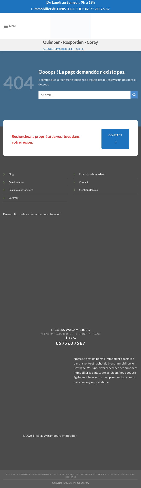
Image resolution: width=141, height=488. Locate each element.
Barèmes (13, 197)
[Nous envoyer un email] (70, 338)
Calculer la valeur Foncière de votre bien (79, 474)
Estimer (10, 474)
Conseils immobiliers (121, 474)
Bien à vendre (16, 182)
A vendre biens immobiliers (34, 474)
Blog (11, 174)
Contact (83, 182)
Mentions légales (88, 189)
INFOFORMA (81, 482)
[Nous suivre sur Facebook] (66, 338)
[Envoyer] (134, 94)
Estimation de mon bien (92, 174)
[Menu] (9, 26)
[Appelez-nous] (74, 338)
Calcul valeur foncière (21, 189)
